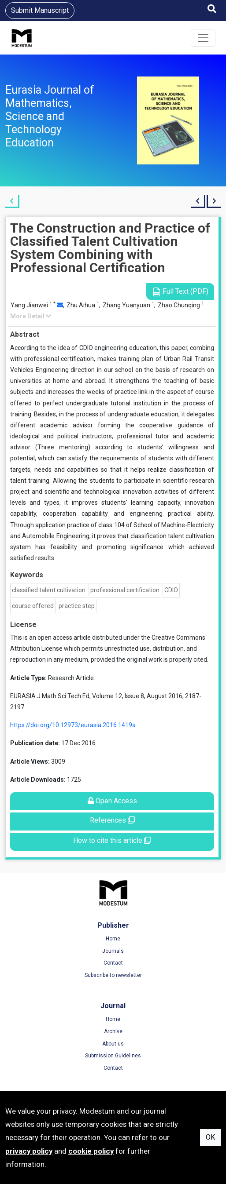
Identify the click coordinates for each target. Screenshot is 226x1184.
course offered (33, 605)
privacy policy (28, 1151)
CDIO (171, 590)
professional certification (124, 590)
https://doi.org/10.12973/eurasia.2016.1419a (73, 725)
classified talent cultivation (48, 590)
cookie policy (91, 1151)
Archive (113, 1031)
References (112, 820)
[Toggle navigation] (203, 38)
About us (113, 1044)
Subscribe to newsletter (113, 975)
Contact (113, 963)
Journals (113, 951)
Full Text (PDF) (180, 291)
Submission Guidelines (113, 1056)
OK (210, 1137)
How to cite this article (112, 840)
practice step (77, 605)
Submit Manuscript (40, 10)
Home (113, 939)
